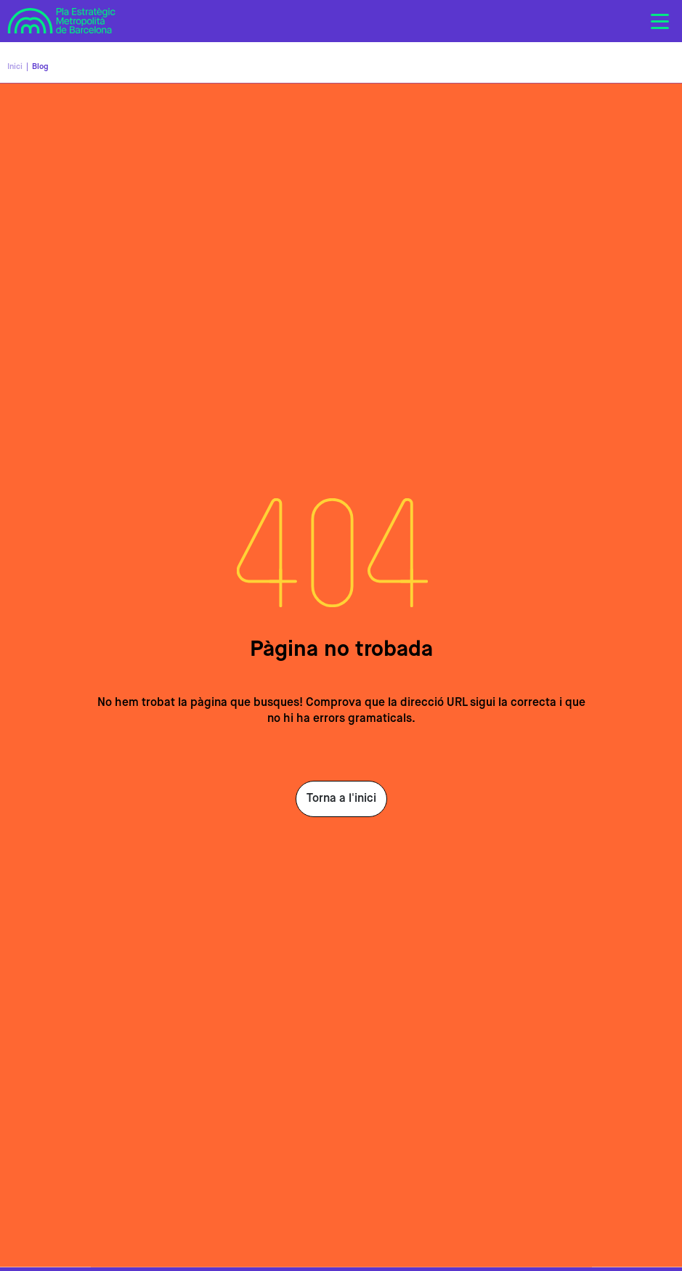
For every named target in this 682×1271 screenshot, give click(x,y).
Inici (15, 66)
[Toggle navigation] (659, 21)
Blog (40, 66)
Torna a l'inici (341, 799)
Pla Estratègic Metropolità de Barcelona (61, 19)
